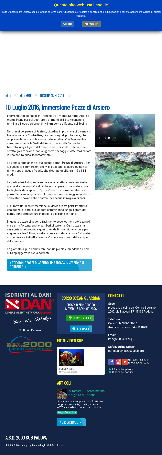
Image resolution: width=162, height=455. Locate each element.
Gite (8, 95)
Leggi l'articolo (67, 412)
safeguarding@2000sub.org (126, 351)
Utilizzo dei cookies (123, 372)
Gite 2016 (25, 95)
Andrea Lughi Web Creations (47, 445)
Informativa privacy (122, 369)
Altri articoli (71, 422)
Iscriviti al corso (80, 317)
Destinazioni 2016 (52, 95)
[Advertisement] (80, 54)
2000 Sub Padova (29, 330)
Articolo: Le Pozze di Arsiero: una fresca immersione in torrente (47, 264)
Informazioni (81, 328)
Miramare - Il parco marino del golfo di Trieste (87, 393)
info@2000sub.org (120, 339)
